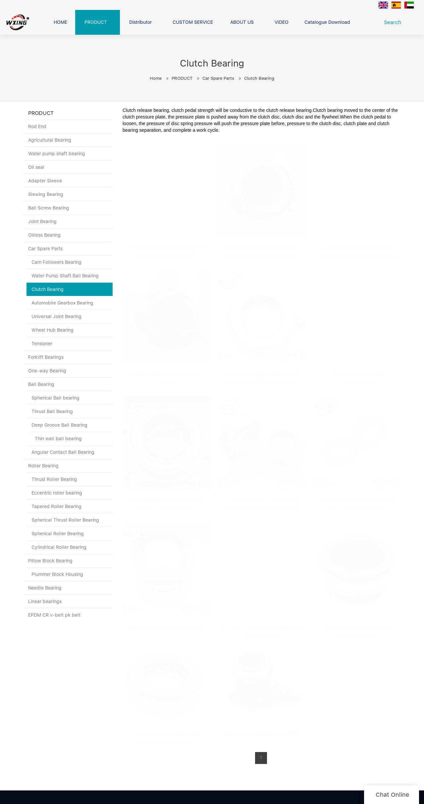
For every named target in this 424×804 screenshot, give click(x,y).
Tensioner (41, 343)
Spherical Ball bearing (55, 398)
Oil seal (36, 167)
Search (394, 22)
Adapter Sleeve (45, 180)
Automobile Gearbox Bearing (62, 303)
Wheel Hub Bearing (52, 330)
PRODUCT (182, 78)
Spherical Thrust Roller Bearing (65, 520)
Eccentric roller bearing (56, 493)
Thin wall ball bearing (58, 438)
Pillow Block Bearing (50, 560)
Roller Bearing (43, 465)
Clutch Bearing (259, 78)
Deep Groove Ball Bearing (59, 425)
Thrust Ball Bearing (52, 411)
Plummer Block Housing (57, 574)
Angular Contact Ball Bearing (62, 452)
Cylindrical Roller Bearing (58, 547)
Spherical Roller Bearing (57, 533)
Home (156, 78)
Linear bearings (45, 601)
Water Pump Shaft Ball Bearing (65, 275)
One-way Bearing (47, 370)
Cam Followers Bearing (56, 262)
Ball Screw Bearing (48, 208)
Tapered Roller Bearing (56, 506)
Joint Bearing (42, 221)
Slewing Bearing (45, 194)
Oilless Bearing (44, 235)
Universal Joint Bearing (56, 316)
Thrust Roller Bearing (54, 479)
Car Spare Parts (218, 78)
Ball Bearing (41, 384)
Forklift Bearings (46, 357)
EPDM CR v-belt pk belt (54, 615)
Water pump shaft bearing (56, 153)
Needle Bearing (45, 588)
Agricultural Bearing (49, 140)
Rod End (37, 126)
